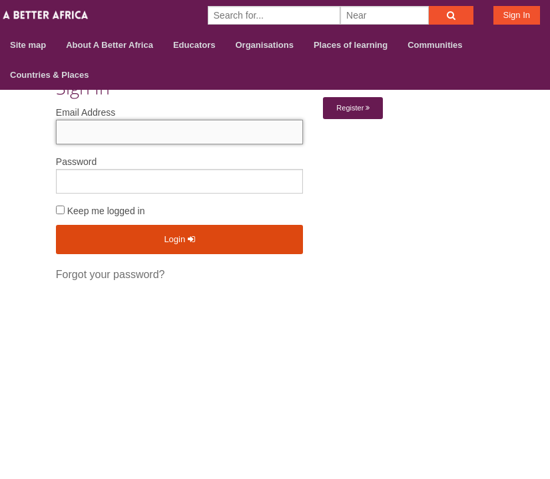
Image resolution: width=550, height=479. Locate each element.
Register (353, 108)
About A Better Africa (109, 45)
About (431, 303)
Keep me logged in (100, 211)
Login (179, 239)
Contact (477, 303)
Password (76, 161)
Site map (28, 45)
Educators (194, 45)
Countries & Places (49, 75)
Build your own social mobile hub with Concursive (275, 351)
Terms (525, 303)
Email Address (85, 112)
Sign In (516, 15)
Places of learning (351, 45)
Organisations (265, 45)
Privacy (522, 321)
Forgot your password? (110, 274)
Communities (435, 45)
